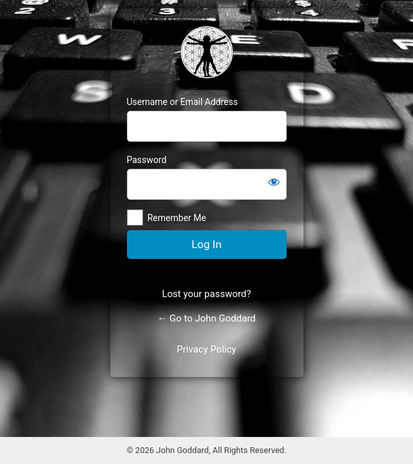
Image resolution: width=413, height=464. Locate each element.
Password (147, 160)
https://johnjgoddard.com (207, 52)
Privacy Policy (206, 349)
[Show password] (274, 182)
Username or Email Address (182, 102)
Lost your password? (206, 294)
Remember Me (177, 218)
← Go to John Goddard (206, 318)
